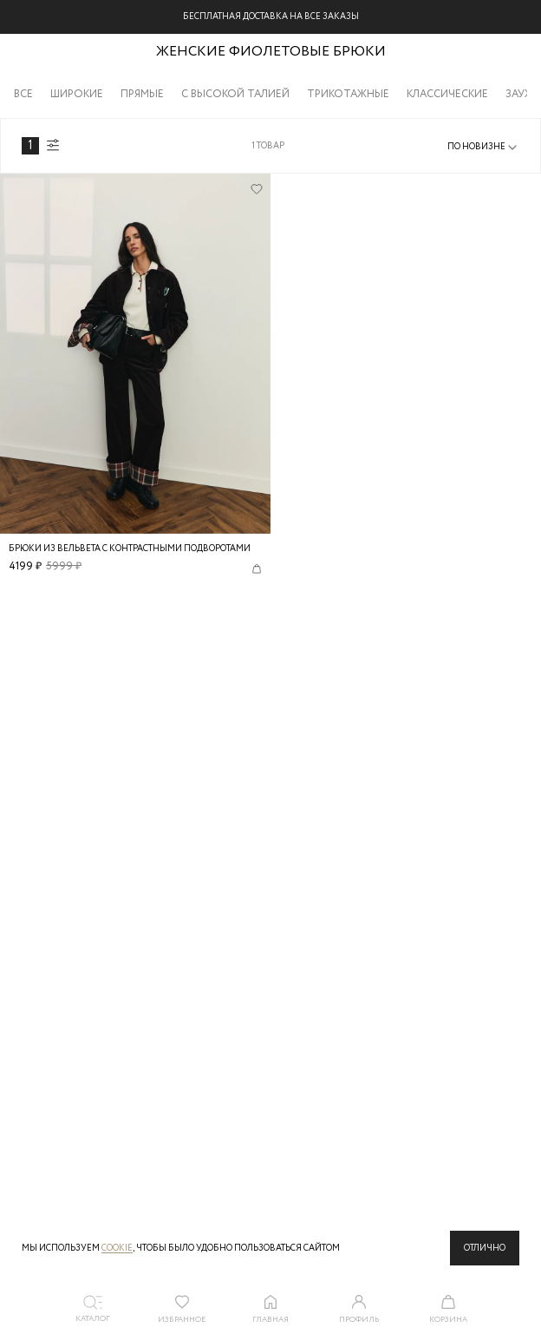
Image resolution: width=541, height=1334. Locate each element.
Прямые (142, 94)
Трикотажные (348, 94)
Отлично (484, 1248)
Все (23, 94)
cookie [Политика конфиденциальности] (117, 1248)
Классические (447, 94)
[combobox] (483, 147)
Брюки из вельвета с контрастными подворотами (130, 548)
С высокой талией (235, 94)
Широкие (76, 94)
